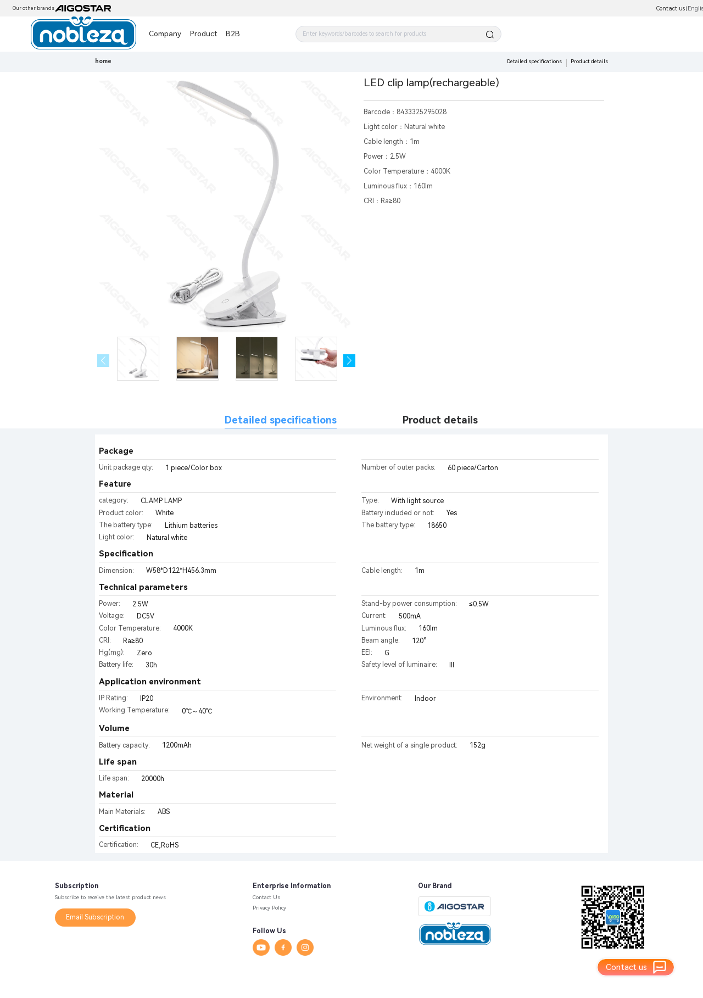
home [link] (103, 61)
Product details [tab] (440, 420)
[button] (349, 360)
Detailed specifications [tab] (281, 420)
